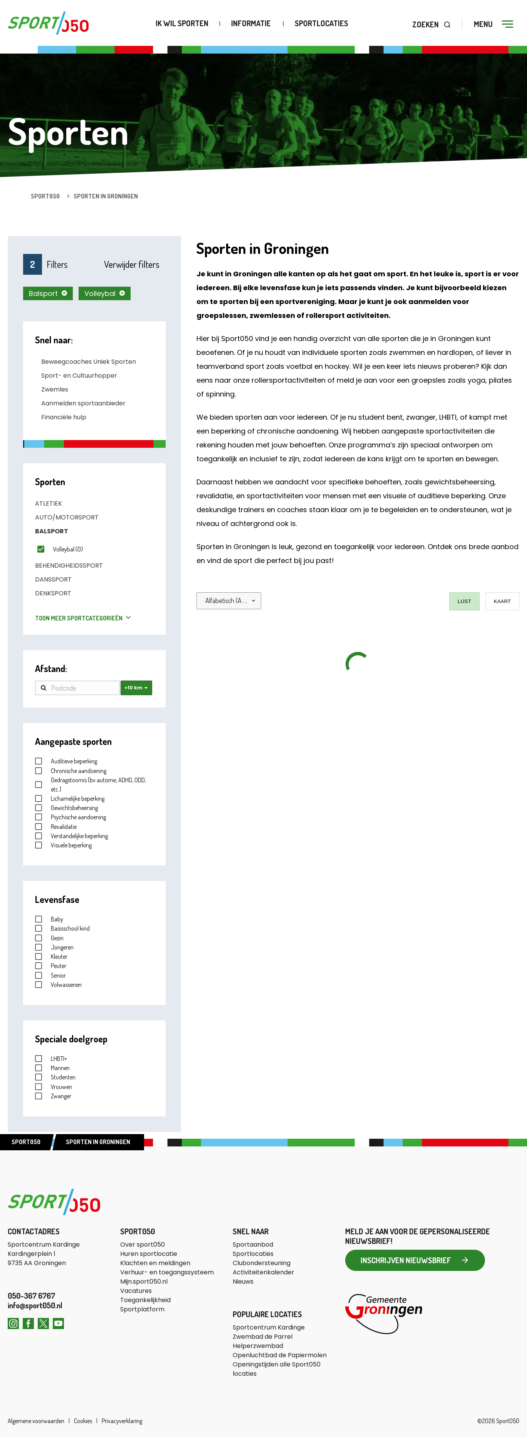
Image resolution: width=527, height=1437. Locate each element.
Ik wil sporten (182, 23)
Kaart (502, 601)
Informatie (251, 23)
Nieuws (243, 1281)
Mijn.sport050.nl (144, 1281)
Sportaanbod (253, 1244)
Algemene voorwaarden (36, 1421)
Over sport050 (142, 1244)
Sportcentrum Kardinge (269, 1327)
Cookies (83, 1421)
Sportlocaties (321, 23)
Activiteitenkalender (263, 1272)
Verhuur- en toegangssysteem (167, 1272)
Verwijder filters (131, 264)
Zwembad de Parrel (262, 1336)
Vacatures (136, 1290)
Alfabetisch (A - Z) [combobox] (229, 600)
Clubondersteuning (261, 1263)
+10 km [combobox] (133, 687)
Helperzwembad (258, 1345)
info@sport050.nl (35, 1305)
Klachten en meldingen (155, 1263)
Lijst (464, 601)
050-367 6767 (31, 1296)
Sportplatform (142, 1309)
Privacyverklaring (121, 1421)
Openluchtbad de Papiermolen (280, 1355)
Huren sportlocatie (148, 1253)
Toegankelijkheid (145, 1300)
